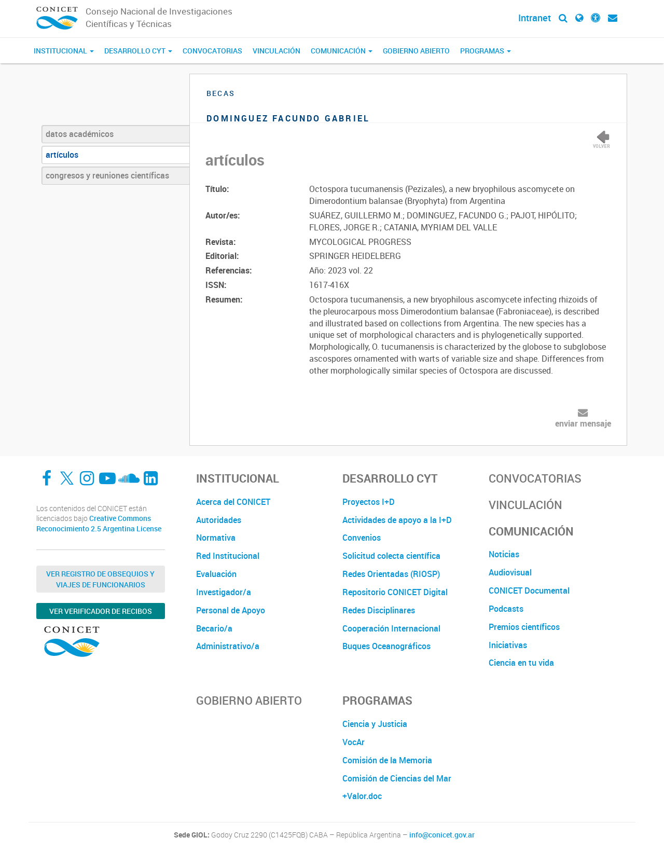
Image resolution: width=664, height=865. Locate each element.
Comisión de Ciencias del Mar (396, 778)
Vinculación (276, 51)
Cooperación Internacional (391, 628)
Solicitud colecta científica (391, 555)
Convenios (361, 537)
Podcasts (506, 608)
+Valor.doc (362, 796)
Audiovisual (510, 572)
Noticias (504, 554)
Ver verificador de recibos (100, 611)
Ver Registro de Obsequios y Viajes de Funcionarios (100, 579)
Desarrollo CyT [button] (138, 51)
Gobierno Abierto (416, 51)
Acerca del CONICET (233, 501)
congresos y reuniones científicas (107, 175)
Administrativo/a (227, 646)
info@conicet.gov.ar (442, 835)
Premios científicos (524, 627)
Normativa (216, 537)
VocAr (353, 742)
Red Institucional (227, 555)
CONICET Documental (529, 590)
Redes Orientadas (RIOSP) (391, 574)
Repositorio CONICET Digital (395, 592)
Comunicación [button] (341, 51)
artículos (62, 154)
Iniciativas (508, 645)
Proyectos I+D (368, 501)
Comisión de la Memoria (387, 760)
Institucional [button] (64, 51)
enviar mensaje (583, 423)
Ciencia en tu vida (521, 662)
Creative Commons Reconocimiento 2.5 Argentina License (98, 523)
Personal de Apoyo (230, 610)
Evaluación (216, 574)
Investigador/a (223, 592)
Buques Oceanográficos (386, 646)
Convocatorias (212, 51)
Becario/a (214, 628)
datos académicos (80, 134)
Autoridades (218, 520)
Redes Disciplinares (378, 610)
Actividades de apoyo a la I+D (397, 520)
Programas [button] (485, 51)
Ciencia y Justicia (374, 724)
